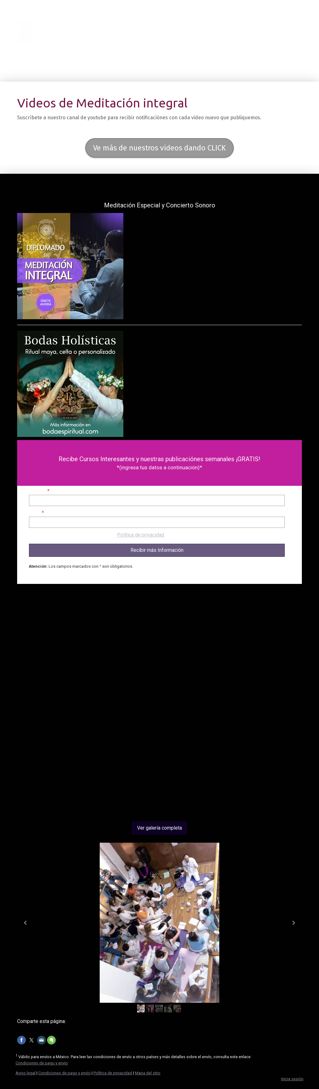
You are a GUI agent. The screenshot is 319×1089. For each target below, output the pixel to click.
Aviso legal (26, 1073)
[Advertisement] (159, 751)
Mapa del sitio (147, 1073)
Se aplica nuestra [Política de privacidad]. (97, 535)
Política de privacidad (140, 535)
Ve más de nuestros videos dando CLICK (159, 148)
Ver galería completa (159, 828)
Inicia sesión (292, 1079)
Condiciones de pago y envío (42, 1063)
